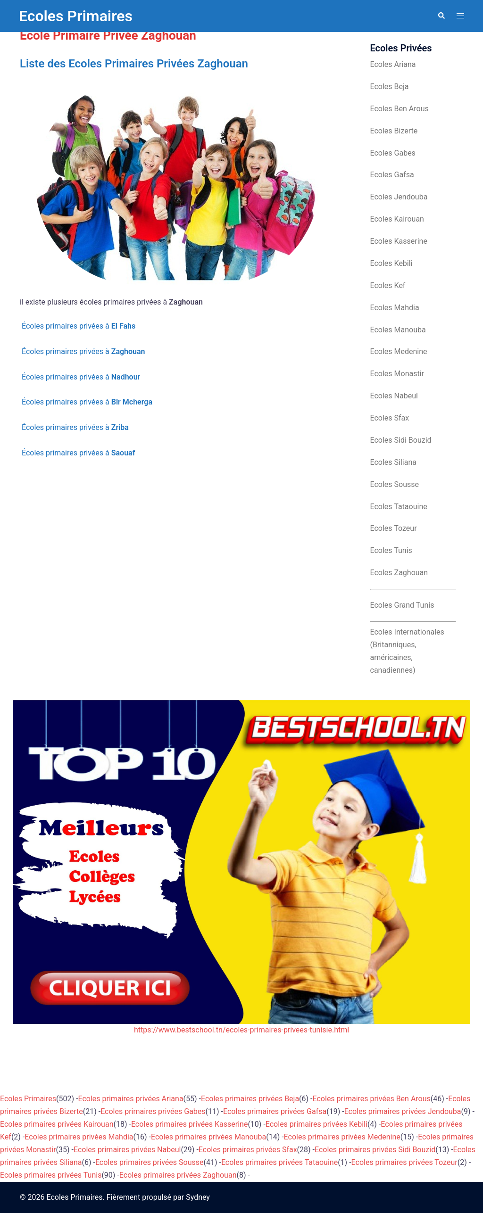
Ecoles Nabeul (394, 395)
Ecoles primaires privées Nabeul (127, 1149)
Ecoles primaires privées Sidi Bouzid (375, 1149)
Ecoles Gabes (393, 153)
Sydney (198, 1197)
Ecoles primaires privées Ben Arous (372, 1098)
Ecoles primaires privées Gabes (152, 1111)
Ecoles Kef (388, 285)
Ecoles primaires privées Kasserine (189, 1124)
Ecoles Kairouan (397, 219)
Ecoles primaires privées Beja (250, 1098)
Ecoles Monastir (397, 373)
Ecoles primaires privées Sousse (149, 1162)
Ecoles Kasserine (398, 241)
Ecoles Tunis (391, 550)
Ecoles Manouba (398, 329)
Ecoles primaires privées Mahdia (79, 1136)
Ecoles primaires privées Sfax (248, 1149)
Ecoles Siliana (393, 462)
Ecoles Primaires (76, 16)
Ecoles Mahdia (394, 307)
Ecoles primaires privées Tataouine (279, 1162)
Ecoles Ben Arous (399, 108)
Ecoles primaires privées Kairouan (56, 1124)
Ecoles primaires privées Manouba (208, 1136)
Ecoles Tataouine (398, 506)
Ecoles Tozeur (393, 528)
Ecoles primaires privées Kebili (316, 1124)
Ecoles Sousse (394, 484)
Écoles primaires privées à (77, 326)
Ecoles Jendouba (399, 196)
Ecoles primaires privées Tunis (50, 1175)
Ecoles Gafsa (392, 174)
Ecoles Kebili (391, 263)
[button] (441, 16)
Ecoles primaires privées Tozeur (404, 1162)
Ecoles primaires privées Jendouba (402, 1111)
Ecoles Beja (389, 86)
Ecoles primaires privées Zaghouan (178, 1175)
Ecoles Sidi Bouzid (401, 440)
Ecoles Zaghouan (399, 572)
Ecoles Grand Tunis (402, 605)
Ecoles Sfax (389, 417)
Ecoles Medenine (398, 351)
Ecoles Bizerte (394, 130)
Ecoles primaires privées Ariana (130, 1098)
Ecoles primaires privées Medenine (342, 1136)
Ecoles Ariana (393, 64)
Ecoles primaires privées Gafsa (274, 1111)
